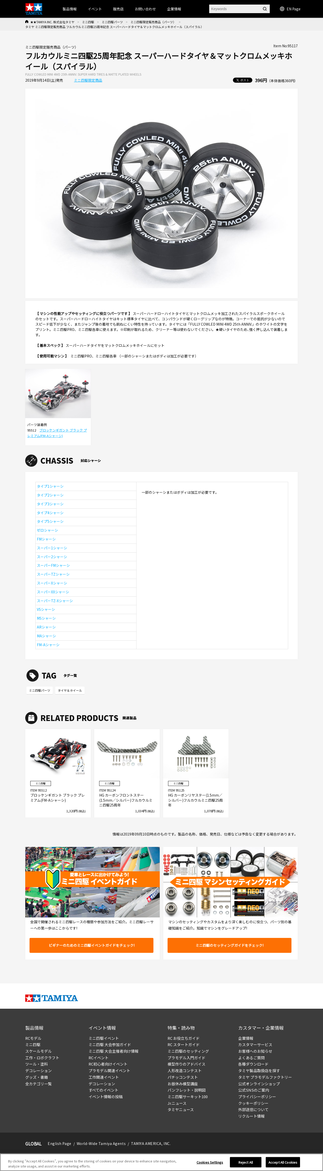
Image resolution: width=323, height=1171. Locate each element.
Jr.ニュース (177, 1103)
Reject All (245, 1164)
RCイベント (99, 1057)
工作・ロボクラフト (42, 1057)
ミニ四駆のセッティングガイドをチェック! (229, 945)
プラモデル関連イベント (109, 1070)
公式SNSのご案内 (253, 1090)
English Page (59, 1143)
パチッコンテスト (183, 1077)
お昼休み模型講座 (183, 1083)
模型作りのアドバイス (186, 1064)
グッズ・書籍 (36, 1077)
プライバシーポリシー (257, 1096)
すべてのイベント (103, 1090)
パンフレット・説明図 (187, 1090)
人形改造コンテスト (185, 1070)
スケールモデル (38, 1051)
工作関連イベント (104, 1077)
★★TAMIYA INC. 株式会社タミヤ (52, 22)
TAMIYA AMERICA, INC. (151, 1143)
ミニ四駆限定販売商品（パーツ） (153, 22)
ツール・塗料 (36, 1064)
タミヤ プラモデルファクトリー (265, 1077)
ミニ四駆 (88, 22)
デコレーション (38, 1070)
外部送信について (253, 1109)
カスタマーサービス (255, 1044)
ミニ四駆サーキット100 (188, 1096)
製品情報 (70, 8)
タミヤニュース (181, 1109)
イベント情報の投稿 (106, 1096)
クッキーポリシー (253, 1103)
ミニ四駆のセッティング (188, 1051)
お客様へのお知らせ (255, 1051)
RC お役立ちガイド (184, 1038)
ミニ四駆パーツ (112, 22)
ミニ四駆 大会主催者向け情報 (114, 1051)
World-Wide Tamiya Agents (101, 1143)
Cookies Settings (210, 1164)
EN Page (290, 8)
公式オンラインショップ (259, 1083)
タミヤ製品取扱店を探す (259, 1070)
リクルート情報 (251, 1116)
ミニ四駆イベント (104, 1038)
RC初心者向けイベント (108, 1064)
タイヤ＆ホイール (70, 690)
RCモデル (33, 1038)
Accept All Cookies (282, 1164)
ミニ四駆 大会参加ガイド (110, 1044)
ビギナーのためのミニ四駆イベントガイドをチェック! (91, 945)
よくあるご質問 (251, 1057)
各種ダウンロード (253, 1064)
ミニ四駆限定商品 (88, 80)
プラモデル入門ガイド (186, 1057)
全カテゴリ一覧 (38, 1083)
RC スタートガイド (184, 1044)
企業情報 (245, 1038)
